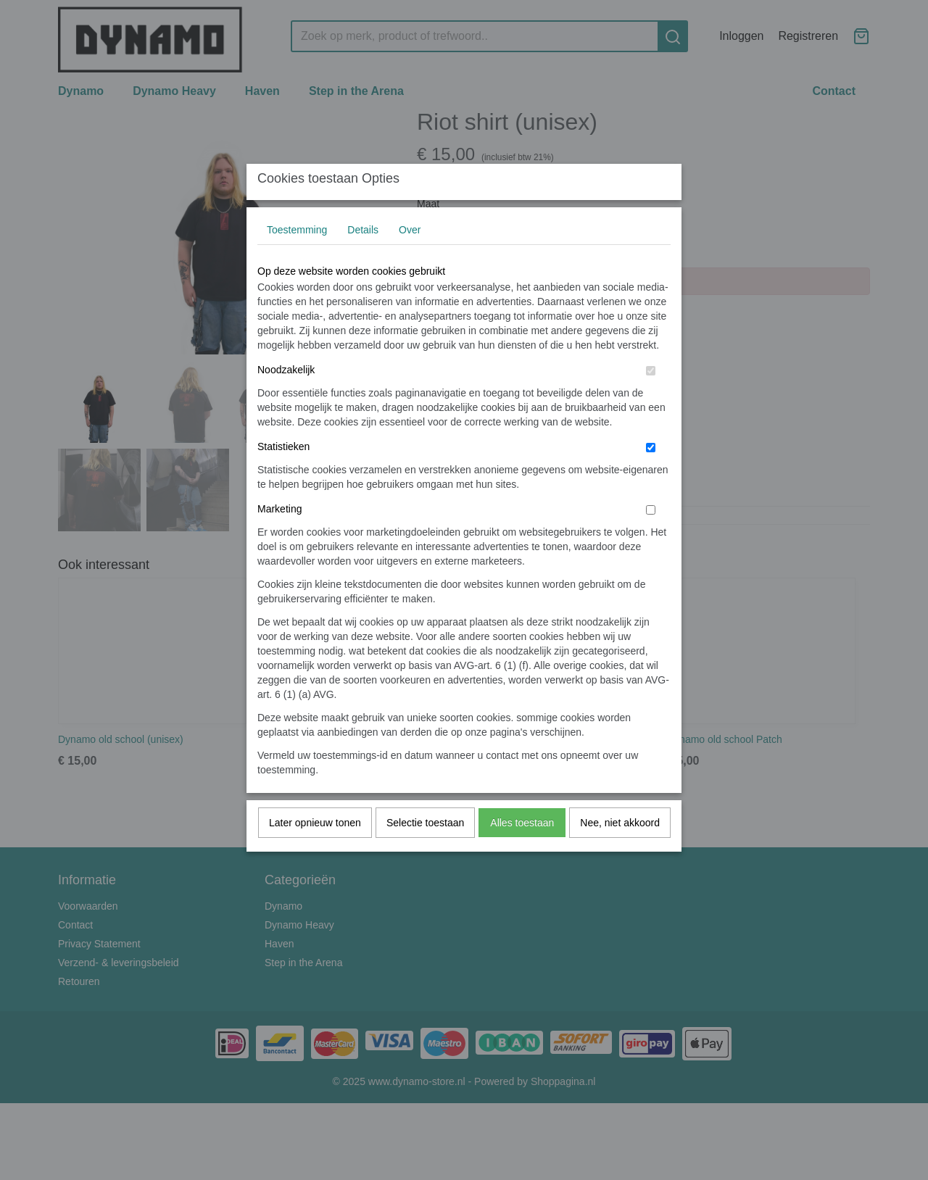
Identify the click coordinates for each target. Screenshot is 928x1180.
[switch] (650, 399)
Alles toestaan (522, 851)
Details (362, 259)
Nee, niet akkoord (620, 851)
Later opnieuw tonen (315, 851)
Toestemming (297, 259)
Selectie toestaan (425, 851)
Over (409, 259)
